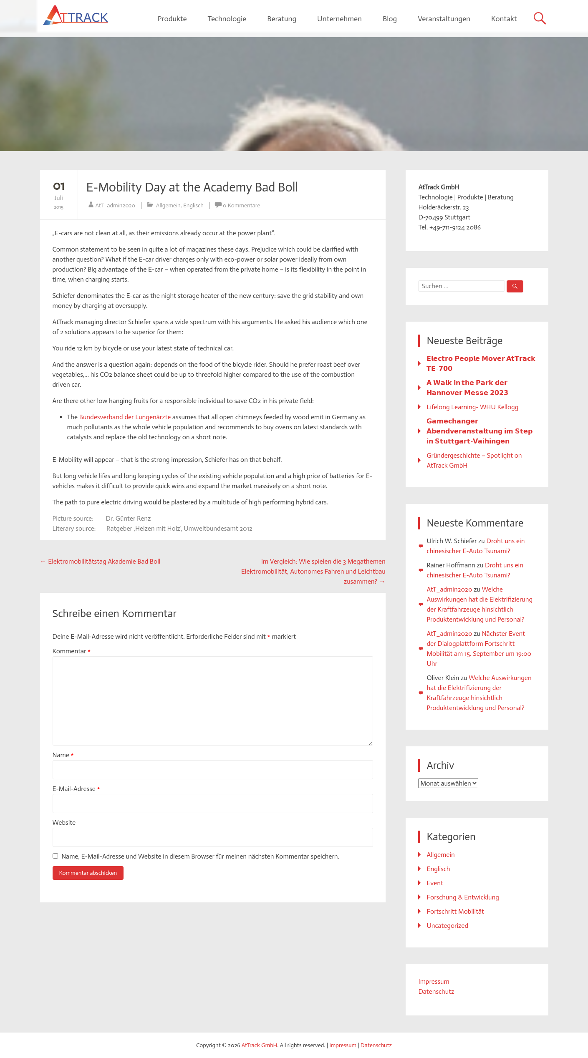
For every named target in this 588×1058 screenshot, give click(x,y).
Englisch (193, 205)
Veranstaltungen (444, 18)
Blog (390, 18)
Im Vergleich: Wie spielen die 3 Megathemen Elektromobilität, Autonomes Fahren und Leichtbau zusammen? (313, 571)
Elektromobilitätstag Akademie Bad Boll (100, 561)
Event (434, 883)
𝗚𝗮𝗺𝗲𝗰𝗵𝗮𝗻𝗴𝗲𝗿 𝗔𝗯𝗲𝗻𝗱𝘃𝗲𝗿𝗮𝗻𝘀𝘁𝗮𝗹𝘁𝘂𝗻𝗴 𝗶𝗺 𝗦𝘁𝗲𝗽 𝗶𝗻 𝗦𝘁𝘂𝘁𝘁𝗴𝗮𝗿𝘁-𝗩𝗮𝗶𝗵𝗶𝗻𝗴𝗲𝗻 (479, 431)
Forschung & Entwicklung (462, 897)
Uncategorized (447, 926)
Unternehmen (339, 18)
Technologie (226, 18)
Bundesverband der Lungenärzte (125, 417)
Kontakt (504, 18)
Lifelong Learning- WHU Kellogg (472, 407)
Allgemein (168, 205)
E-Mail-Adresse (76, 789)
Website (64, 822)
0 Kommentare (241, 205)
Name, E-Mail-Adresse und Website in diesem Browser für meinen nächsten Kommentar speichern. (200, 856)
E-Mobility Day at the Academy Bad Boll (192, 187)
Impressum (433, 981)
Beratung (281, 18)
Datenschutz (436, 991)
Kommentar (72, 651)
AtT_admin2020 (115, 205)
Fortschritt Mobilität (455, 911)
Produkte (172, 18)
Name (63, 755)
